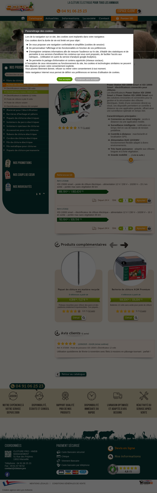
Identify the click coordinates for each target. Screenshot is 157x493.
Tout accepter (64, 79)
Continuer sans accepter (87, 79)
